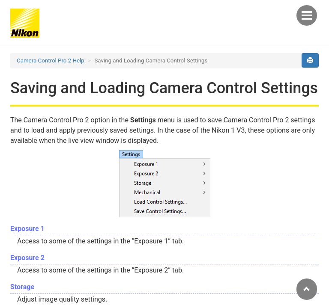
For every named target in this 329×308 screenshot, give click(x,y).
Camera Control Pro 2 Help (50, 60)
